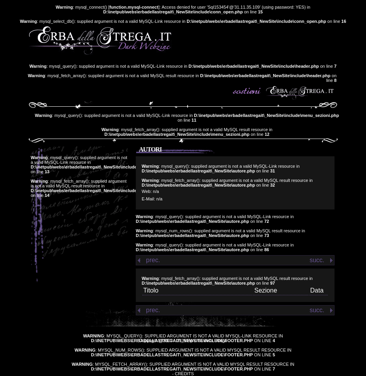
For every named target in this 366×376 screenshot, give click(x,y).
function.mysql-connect (133, 7)
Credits (184, 373)
